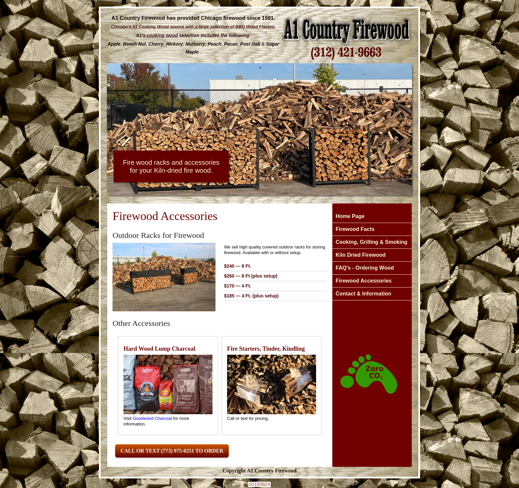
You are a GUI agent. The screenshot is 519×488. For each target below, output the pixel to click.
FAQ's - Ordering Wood (365, 268)
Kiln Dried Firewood (361, 255)
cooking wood (162, 35)
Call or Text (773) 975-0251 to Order (171, 451)
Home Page (350, 216)
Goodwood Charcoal (152, 418)
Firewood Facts (355, 229)
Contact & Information (363, 293)
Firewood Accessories (364, 281)
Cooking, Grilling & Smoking (371, 242)
